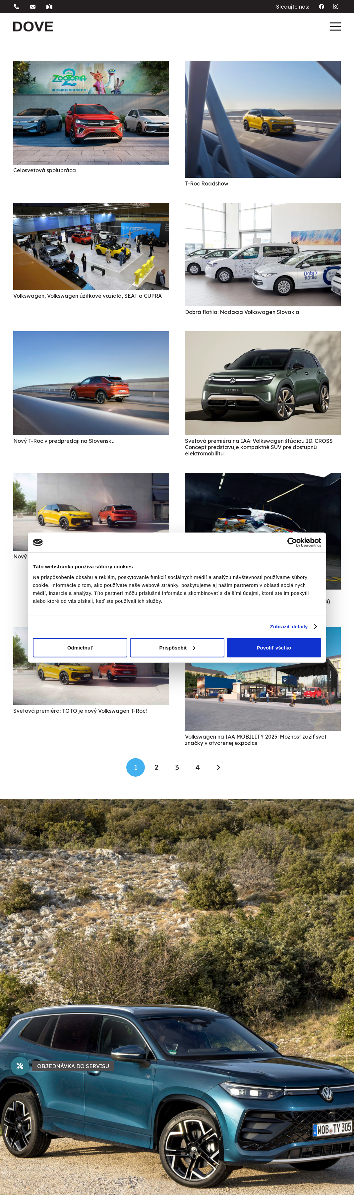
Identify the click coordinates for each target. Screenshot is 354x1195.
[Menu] (335, 26)
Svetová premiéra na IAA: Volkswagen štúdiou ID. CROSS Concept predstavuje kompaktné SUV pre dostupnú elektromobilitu (259, 447)
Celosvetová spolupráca (44, 170)
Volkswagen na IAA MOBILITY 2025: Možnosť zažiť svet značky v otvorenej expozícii (255, 739)
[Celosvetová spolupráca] (91, 65)
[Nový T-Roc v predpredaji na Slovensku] (91, 336)
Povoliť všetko (274, 647)
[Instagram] (335, 6)
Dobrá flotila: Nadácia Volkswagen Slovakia (242, 312)
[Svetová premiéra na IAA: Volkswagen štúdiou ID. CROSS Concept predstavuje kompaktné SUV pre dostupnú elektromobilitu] (263, 336)
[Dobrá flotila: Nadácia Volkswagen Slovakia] (263, 207)
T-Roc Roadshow (206, 183)
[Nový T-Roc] (91, 477)
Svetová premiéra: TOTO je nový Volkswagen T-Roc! (80, 710)
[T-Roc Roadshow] (263, 65)
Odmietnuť (80, 647)
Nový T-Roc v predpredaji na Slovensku (64, 441)
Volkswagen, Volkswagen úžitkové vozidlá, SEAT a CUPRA (87, 295)
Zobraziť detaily (289, 626)
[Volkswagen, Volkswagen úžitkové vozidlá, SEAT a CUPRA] (91, 207)
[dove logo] (33, 26)
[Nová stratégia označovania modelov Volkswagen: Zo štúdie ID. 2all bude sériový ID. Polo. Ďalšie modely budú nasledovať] (263, 477)
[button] (18, 6)
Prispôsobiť (177, 647)
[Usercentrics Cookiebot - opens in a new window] (292, 542)
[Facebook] (321, 6)
